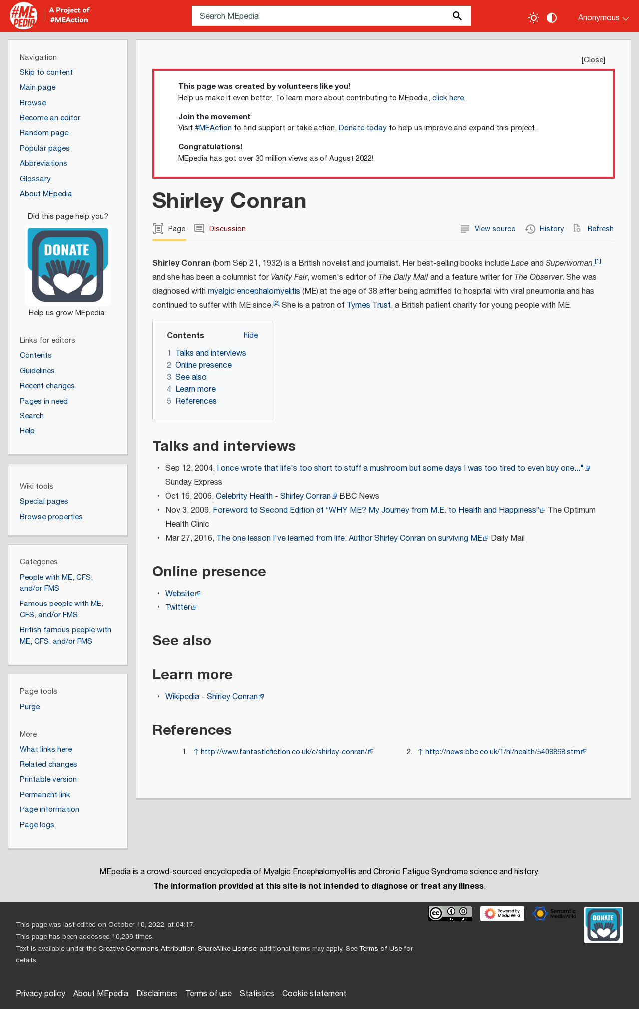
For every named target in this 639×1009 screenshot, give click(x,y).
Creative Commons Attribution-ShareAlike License (177, 948)
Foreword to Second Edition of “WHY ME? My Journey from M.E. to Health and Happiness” (376, 510)
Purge (30, 707)
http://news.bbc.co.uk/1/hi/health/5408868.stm (502, 752)
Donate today (363, 128)
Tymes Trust (369, 305)
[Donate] (68, 260)
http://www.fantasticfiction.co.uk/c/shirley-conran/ (284, 752)
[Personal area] (597, 16)
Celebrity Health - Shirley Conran (273, 496)
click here (448, 98)
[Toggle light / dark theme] (534, 18)
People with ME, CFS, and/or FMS (56, 583)
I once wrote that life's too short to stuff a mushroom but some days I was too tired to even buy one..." (400, 468)
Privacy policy (40, 994)
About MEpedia (100, 994)
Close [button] (593, 60)
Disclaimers (156, 994)
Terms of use (208, 994)
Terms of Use (380, 948)
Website (179, 594)
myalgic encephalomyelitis (254, 291)
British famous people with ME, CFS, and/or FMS (65, 635)
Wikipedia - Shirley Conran (211, 697)
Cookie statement (314, 994)
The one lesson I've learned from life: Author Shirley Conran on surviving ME (349, 538)
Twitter (177, 608)
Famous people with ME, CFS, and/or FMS (61, 609)
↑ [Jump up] (196, 752)
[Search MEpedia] (331, 16)
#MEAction (213, 128)
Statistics (257, 994)
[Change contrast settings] (552, 18)
